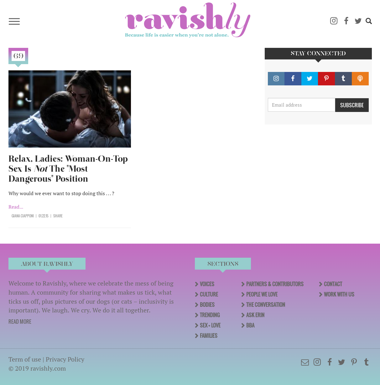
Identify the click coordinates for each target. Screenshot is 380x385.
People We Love (262, 294)
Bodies (207, 304)
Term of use (24, 359)
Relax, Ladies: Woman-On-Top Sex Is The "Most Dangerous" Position (68, 168)
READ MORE (19, 321)
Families (208, 335)
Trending (210, 315)
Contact (333, 284)
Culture (209, 294)
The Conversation (265, 304)
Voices (207, 284)
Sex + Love (210, 325)
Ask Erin (255, 315)
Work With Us (339, 294)
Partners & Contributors (275, 284)
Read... (15, 206)
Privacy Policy (65, 359)
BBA (250, 325)
